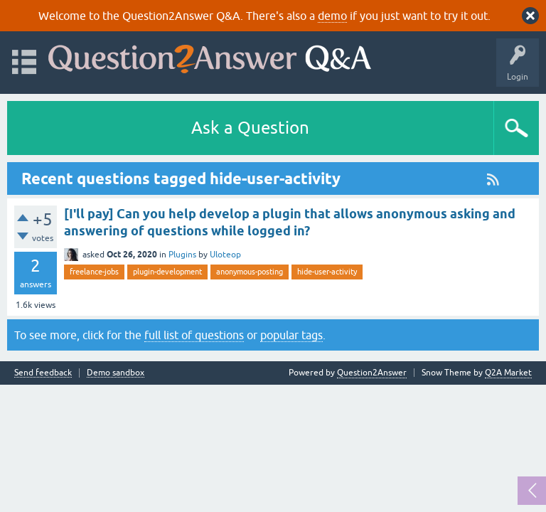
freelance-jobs (94, 271)
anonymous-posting (249, 271)
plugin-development (167, 271)
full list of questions (194, 335)
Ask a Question (250, 127)
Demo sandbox (115, 373)
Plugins (182, 255)
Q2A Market (508, 373)
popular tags (291, 335)
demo (332, 15)
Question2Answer (372, 373)
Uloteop (225, 255)
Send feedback (43, 373)
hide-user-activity (327, 271)
